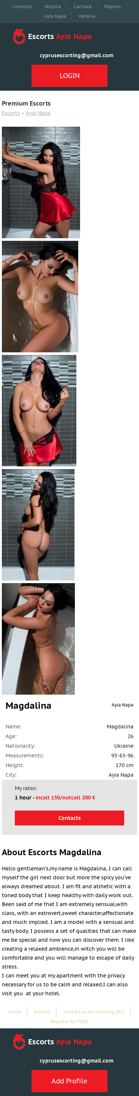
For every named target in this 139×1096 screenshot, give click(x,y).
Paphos (113, 6)
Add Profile (69, 1081)
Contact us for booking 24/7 (94, 1012)
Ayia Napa (55, 16)
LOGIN (70, 75)
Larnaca (83, 6)
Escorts (11, 113)
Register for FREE (69, 1021)
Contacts (70, 818)
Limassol (22, 6)
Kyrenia (87, 16)
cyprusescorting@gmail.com (76, 55)
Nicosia (53, 6)
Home (15, 1012)
